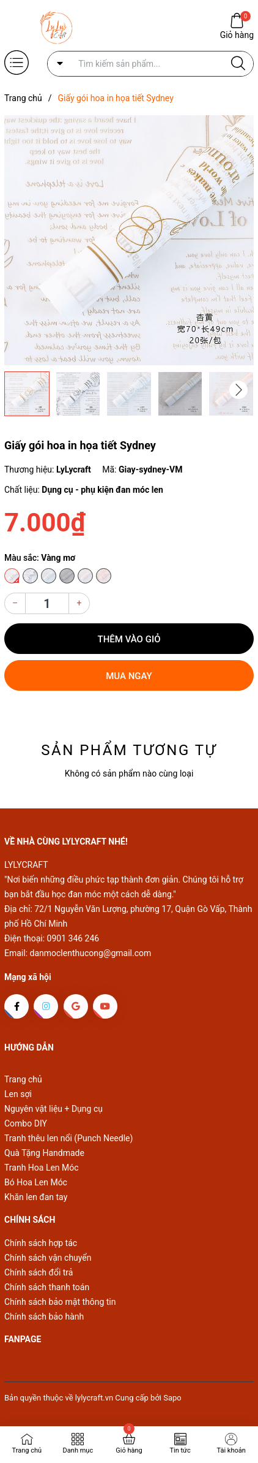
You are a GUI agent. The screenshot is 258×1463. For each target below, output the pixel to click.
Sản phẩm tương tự (129, 750)
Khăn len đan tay (35, 1197)
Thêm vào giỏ (129, 639)
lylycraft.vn (95, 1397)
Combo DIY (25, 1123)
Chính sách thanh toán (46, 1287)
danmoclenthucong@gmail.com (91, 953)
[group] (129, 240)
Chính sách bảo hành (44, 1316)
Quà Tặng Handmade (44, 1153)
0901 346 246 (73, 938)
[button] (238, 390)
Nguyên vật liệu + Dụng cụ (53, 1109)
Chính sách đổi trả (38, 1272)
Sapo (172, 1397)
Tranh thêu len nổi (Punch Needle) (68, 1138)
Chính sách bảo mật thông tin (60, 1302)
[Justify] (238, 63)
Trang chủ (23, 1079)
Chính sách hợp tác (40, 1243)
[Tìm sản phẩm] (150, 63)
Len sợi (18, 1094)
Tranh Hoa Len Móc (41, 1167)
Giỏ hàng (237, 34)
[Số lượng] (47, 603)
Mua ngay (129, 676)
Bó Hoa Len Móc (35, 1182)
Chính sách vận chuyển (48, 1258)
